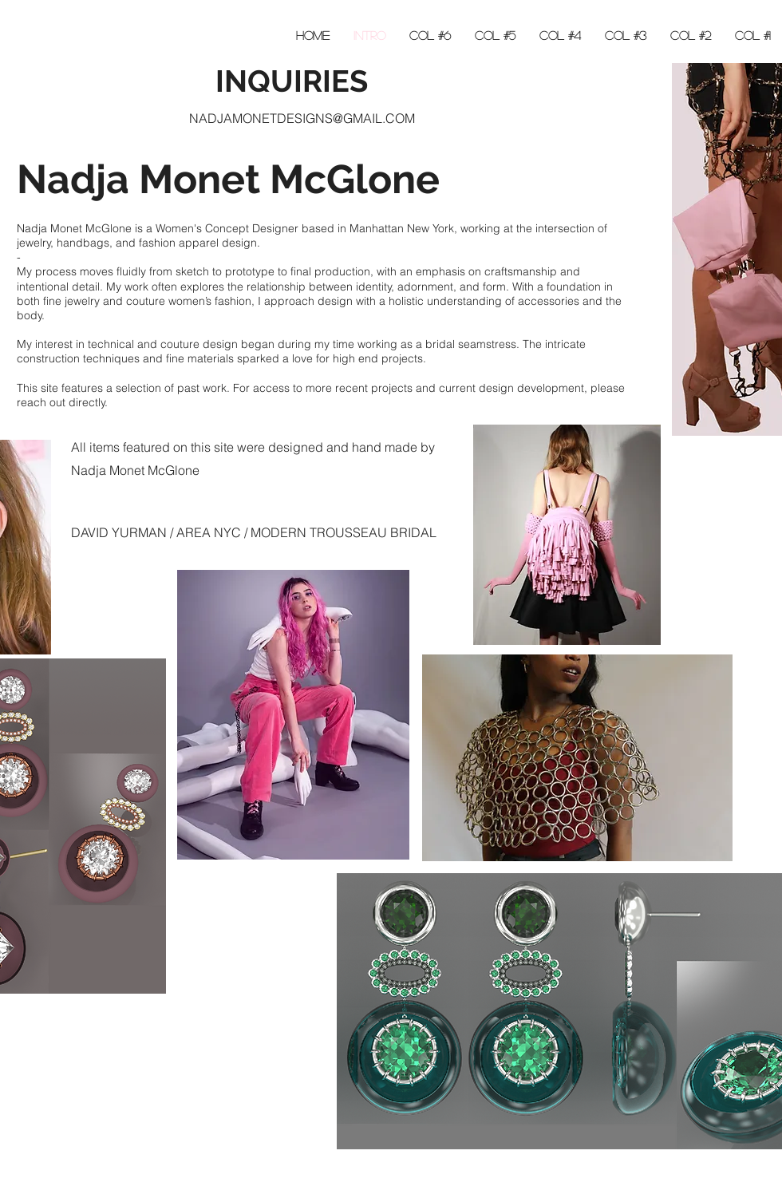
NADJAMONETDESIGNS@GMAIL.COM (302, 118)
